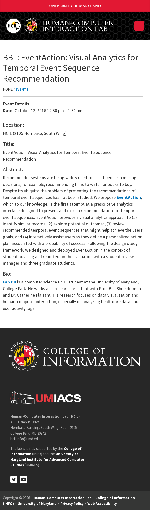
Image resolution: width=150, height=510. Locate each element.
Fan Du (9, 282)
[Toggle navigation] (139, 26)
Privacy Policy (72, 503)
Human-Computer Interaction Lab (63, 497)
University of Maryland (75, 6)
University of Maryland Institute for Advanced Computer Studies (47, 459)
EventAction (129, 197)
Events (22, 89)
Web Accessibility (102, 503)
